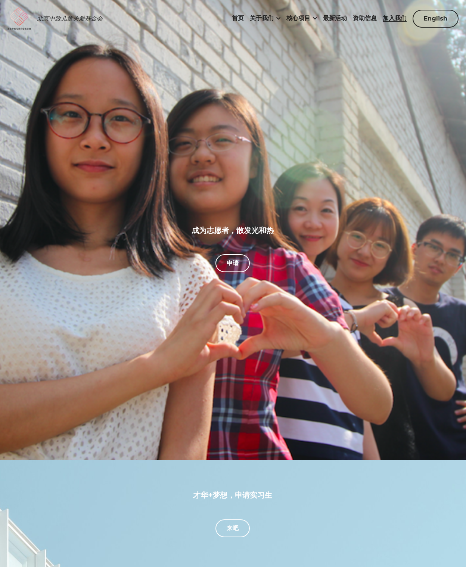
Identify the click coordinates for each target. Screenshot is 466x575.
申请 (233, 263)
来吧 (233, 529)
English (435, 18)
